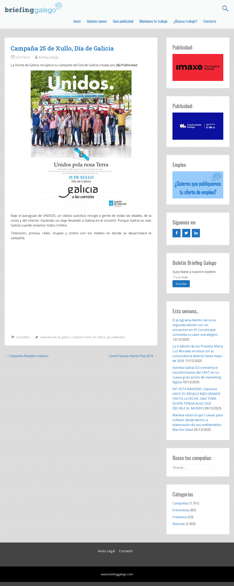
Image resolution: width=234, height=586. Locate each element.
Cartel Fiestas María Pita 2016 (133, 356)
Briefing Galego (49, 57)
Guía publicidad (123, 21)
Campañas (23, 337)
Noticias (178, 524)
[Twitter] (186, 233)
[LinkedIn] (196, 233)
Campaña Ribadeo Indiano (26, 356)
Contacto (209, 21)
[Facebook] (176, 233)
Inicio (77, 21)
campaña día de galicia (55, 337)
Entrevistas (180, 510)
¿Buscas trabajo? (185, 21)
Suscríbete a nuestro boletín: (194, 272)
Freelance (179, 517)
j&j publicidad (115, 337)
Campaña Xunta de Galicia (88, 337)
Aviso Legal (106, 551)
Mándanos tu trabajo (153, 21)
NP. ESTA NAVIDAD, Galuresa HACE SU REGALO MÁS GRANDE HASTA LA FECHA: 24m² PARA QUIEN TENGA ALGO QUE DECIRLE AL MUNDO (196, 398)
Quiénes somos (97, 21)
